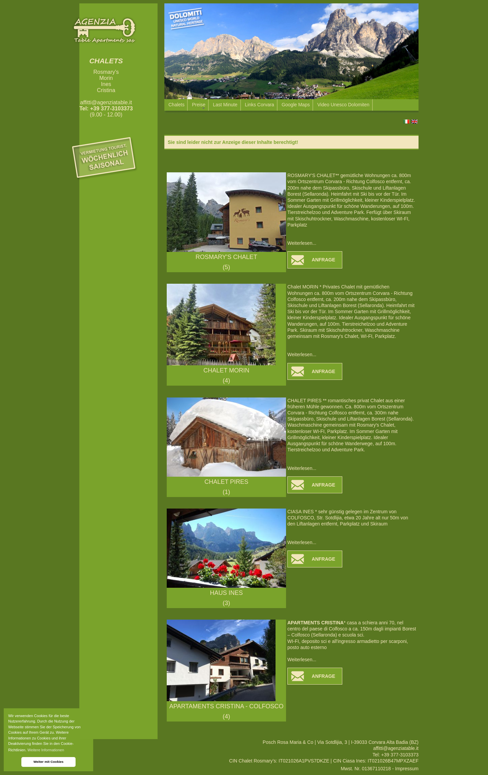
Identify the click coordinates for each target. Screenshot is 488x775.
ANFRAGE (323, 259)
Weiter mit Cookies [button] (49, 761)
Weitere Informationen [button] (45, 750)
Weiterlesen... (301, 243)
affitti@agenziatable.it (106, 102)
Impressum (407, 768)
